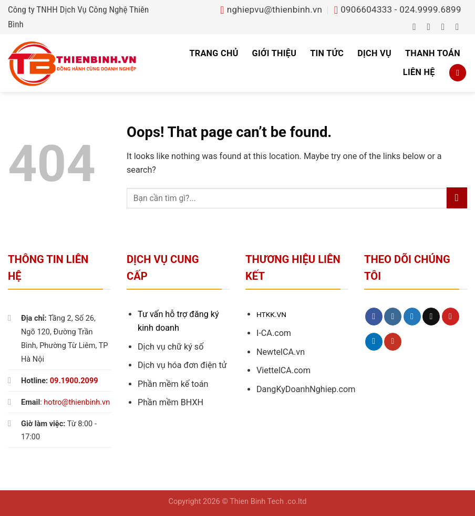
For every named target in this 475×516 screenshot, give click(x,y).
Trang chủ (213, 53)
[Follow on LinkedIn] (374, 342)
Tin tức (327, 53)
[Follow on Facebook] (416, 27)
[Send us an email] (460, 27)
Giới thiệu (274, 53)
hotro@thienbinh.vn (77, 402)
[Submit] (457, 197)
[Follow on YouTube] (392, 342)
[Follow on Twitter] (445, 27)
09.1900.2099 (74, 380)
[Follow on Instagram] (431, 27)
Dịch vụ (374, 53)
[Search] (457, 72)
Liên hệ (419, 72)
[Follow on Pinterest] (450, 316)
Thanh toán (432, 53)
